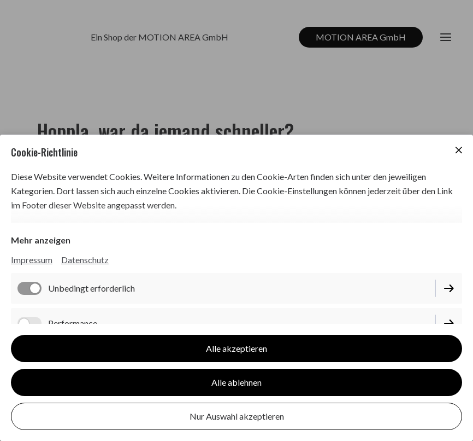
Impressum (31, 259)
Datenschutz (85, 259)
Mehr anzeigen (40, 240)
